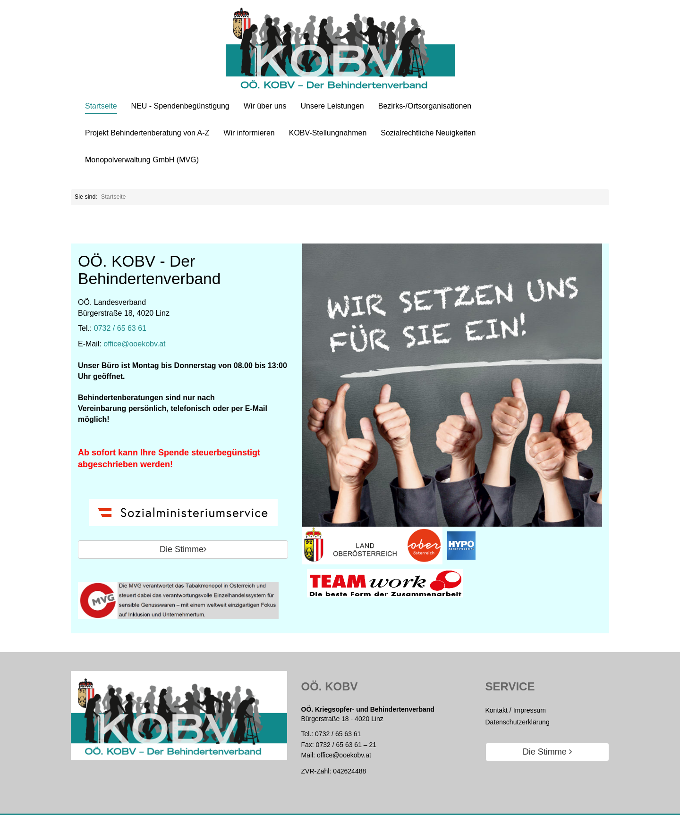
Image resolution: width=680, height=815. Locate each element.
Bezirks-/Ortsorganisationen (424, 106)
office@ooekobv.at (134, 344)
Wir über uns (265, 106)
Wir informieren (248, 133)
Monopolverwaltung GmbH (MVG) (142, 160)
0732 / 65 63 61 (120, 328)
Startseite (101, 106)
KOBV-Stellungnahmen (328, 133)
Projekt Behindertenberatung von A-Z (147, 133)
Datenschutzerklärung (517, 722)
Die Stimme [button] (183, 549)
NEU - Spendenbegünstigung (180, 106)
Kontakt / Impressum (515, 710)
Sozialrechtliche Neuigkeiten (428, 133)
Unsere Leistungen (332, 106)
